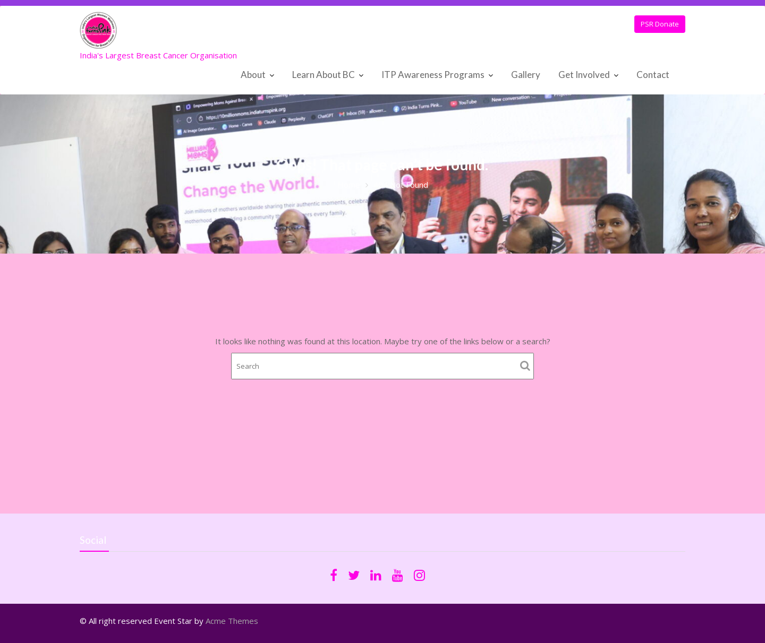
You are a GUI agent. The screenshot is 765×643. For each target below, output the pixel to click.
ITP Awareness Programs (432, 74)
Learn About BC (323, 74)
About (253, 74)
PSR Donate (660, 24)
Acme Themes (232, 620)
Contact (652, 74)
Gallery (525, 74)
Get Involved (584, 74)
